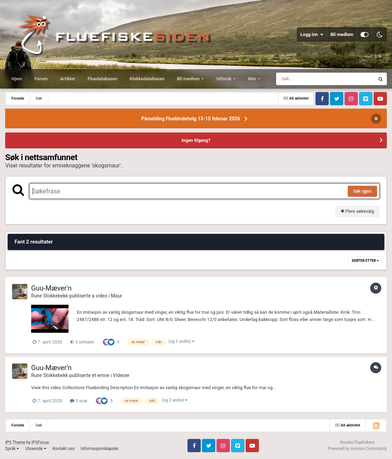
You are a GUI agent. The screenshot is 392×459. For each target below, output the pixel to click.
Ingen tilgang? (196, 140)
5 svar (79, 400)
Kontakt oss (64, 448)
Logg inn (311, 34)
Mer (252, 78)
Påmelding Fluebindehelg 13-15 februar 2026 (190, 118)
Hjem (16, 78)
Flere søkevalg (357, 211)
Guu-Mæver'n (51, 288)
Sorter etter (365, 261)
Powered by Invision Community (357, 448)
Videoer (121, 375)
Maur (116, 296)
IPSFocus (40, 442)
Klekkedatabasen (147, 78)
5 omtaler (82, 342)
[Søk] (308, 79)
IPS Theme (15, 442)
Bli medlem (341, 34)
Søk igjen (362, 191)
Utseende (35, 448)
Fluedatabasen (102, 78)
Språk (12, 448)
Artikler (67, 78)
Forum (41, 78)
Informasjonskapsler (100, 448)
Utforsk (224, 78)
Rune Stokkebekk (49, 296)
